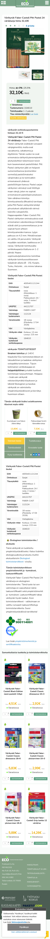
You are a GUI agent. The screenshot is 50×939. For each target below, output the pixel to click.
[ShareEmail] (31, 454)
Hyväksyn (24, 927)
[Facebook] (39, 454)
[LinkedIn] (34, 454)
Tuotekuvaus (35, 441)
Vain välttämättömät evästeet (24, 932)
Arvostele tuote (35, 448)
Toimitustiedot (14, 448)
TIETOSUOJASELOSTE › (36, 873)
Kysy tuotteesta (15, 455)
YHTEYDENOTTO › (34, 886)
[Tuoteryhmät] (3, 4)
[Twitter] (36, 454)
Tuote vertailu (18, 118)
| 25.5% (23, 87)
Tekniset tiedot (14, 441)
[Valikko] (47, 4)
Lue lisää (34, 114)
